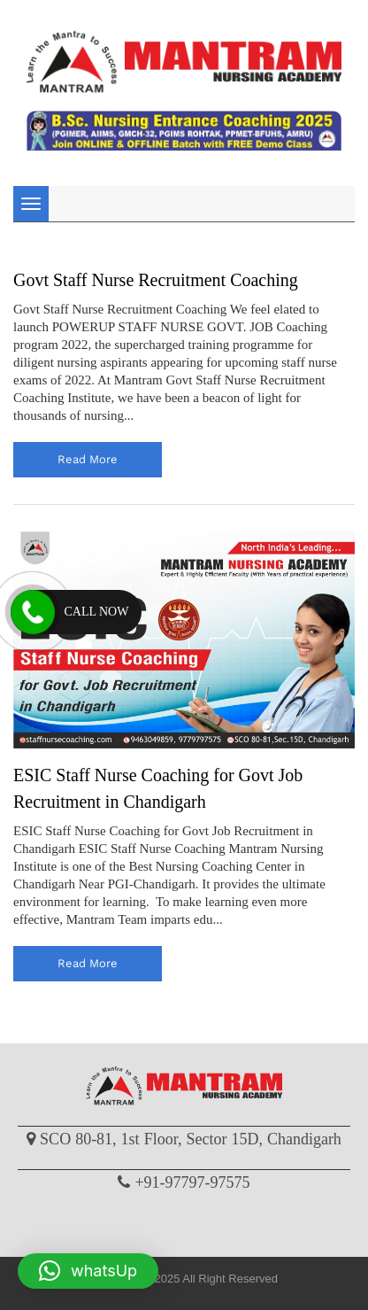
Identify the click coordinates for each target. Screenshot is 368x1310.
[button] (88, 1271)
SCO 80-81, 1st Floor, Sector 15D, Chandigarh (190, 1139)
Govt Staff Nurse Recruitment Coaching (155, 280)
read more (88, 459)
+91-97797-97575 (191, 1182)
